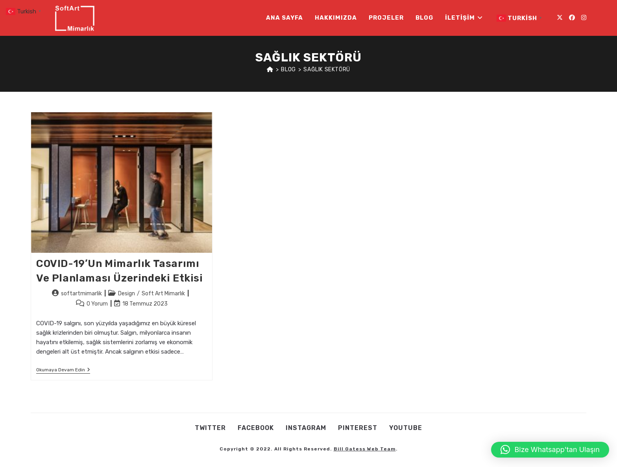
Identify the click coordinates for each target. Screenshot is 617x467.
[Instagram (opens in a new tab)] (583, 18)
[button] (550, 450)
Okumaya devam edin (63, 370)
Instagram (306, 428)
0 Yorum (97, 303)
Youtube (405, 428)
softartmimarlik (81, 293)
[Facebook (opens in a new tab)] (572, 18)
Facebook (256, 428)
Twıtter (210, 428)
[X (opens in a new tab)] (560, 18)
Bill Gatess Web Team (365, 449)
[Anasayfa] (270, 69)
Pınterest (357, 428)
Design (126, 293)
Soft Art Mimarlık (163, 293)
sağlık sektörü (326, 69)
